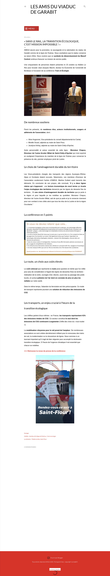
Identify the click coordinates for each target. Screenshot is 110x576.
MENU (31, 28)
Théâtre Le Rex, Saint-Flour (39, 439)
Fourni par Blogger (55, 558)
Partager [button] (26, 433)
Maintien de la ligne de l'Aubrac (37, 436)
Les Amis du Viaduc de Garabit (53, 9)
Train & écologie (51, 436)
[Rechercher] (84, 6)
